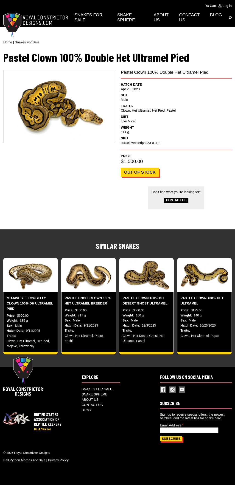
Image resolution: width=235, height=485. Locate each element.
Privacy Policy (58, 462)
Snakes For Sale (27, 42)
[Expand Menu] (230, 17)
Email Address (170, 427)
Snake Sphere (127, 17)
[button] (58, 106)
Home (7, 42)
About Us (90, 402)
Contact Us (176, 201)
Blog (216, 14)
